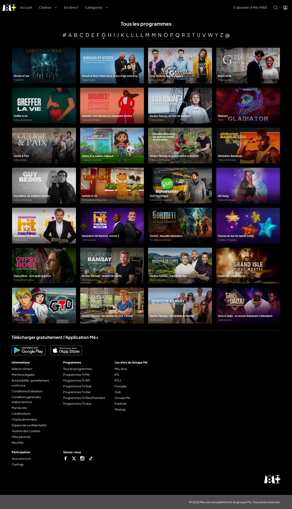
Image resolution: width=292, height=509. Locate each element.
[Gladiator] (248, 106)
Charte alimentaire (24, 419)
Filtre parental (21, 437)
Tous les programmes (77, 369)
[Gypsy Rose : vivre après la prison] (44, 266)
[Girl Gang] (248, 186)
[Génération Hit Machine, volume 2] (112, 226)
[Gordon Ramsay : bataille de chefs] (180, 266)
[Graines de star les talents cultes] (248, 226)
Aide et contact (22, 369)
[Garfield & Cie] (112, 186)
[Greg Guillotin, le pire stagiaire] (180, 66)
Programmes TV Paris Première (84, 398)
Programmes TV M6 (76, 374)
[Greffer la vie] (44, 106)
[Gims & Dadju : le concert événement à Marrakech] (248, 306)
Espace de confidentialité (29, 425)
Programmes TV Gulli (77, 386)
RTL (117, 374)
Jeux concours (21, 458)
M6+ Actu (121, 369)
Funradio (121, 386)
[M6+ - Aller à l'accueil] (9, 7)
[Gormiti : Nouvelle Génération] (180, 226)
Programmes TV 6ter (77, 392)
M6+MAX (17, 442)
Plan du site (19, 408)
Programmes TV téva (77, 403)
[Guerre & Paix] (44, 146)
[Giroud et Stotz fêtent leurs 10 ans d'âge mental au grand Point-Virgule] (112, 66)
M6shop (120, 409)
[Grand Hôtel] (248, 66)
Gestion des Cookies (26, 431)
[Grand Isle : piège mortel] (248, 266)
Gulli (118, 392)
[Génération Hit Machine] (44, 226)
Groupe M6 (122, 398)
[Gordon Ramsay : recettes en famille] (112, 266)
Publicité (120, 403)
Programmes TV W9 (76, 380)
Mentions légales (23, 374)
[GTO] (44, 306)
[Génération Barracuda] (248, 146)
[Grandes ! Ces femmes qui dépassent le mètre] (112, 106)
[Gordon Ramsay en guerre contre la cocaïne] (180, 146)
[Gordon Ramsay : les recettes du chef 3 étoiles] (112, 306)
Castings (18, 464)
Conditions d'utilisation (27, 391)
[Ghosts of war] (44, 66)
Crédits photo (21, 413)
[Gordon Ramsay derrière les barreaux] (180, 106)
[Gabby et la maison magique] (112, 146)
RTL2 (118, 380)
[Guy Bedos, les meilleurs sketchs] (44, 186)
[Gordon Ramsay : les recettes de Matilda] (180, 306)
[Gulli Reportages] (180, 186)
